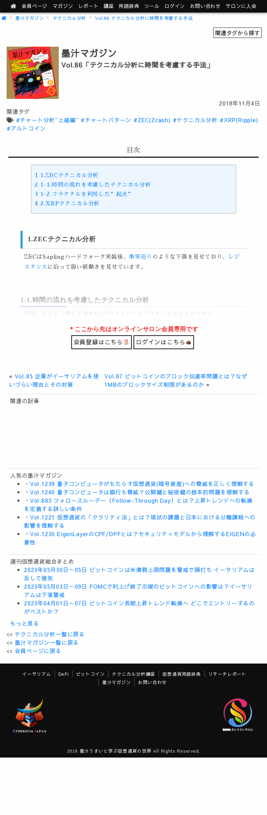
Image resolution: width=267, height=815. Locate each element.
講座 (109, 5)
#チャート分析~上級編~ (47, 120)
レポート (88, 5)
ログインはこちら (164, 342)
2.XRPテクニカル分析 (67, 203)
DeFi (63, 674)
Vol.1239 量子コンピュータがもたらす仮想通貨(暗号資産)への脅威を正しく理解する (142, 483)
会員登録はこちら (101, 342)
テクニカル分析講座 (133, 674)
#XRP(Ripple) (239, 120)
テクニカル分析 (70, 18)
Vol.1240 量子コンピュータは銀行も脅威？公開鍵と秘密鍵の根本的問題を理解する (140, 492)
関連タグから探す (237, 33)
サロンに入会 (241, 5)
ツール (152, 5)
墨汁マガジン (29, 18)
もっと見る (24, 623)
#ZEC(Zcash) (152, 120)
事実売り (140, 257)
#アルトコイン (26, 128)
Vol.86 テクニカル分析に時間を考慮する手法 (144, 18)
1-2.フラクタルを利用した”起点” (84, 194)
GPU (106, 313)
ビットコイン (90, 674)
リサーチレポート (227, 674)
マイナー (125, 313)
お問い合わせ (205, 5)
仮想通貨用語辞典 (181, 674)
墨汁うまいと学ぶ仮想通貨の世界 (116, 751)
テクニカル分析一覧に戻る (50, 634)
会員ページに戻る (38, 651)
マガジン (62, 5)
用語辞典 (129, 5)
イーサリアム (36, 674)
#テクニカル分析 (195, 120)
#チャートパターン (106, 120)
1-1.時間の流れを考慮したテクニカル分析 (93, 185)
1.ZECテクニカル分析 (67, 175)
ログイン (174, 5)
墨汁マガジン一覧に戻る (47, 642)
